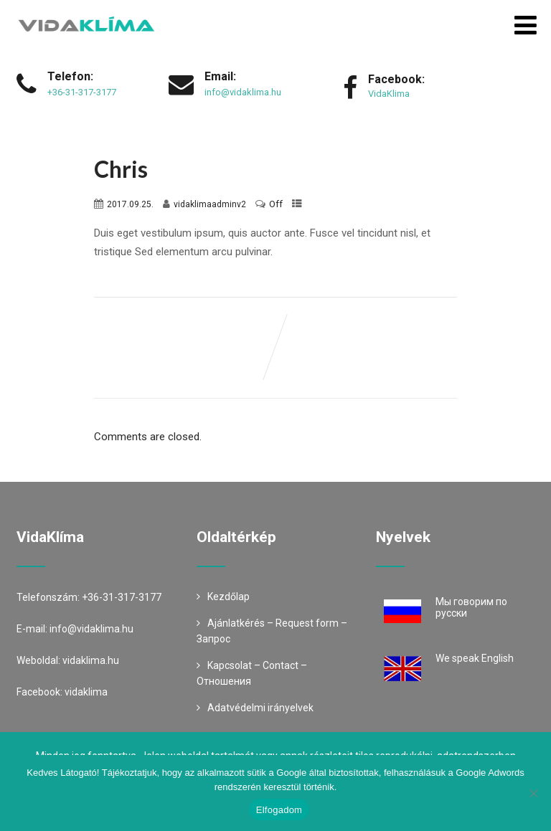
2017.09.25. (130, 204)
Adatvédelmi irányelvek (260, 707)
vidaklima (86, 692)
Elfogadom (279, 809)
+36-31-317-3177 (81, 92)
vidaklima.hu (90, 660)
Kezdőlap (228, 596)
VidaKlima (389, 93)
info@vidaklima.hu (242, 92)
